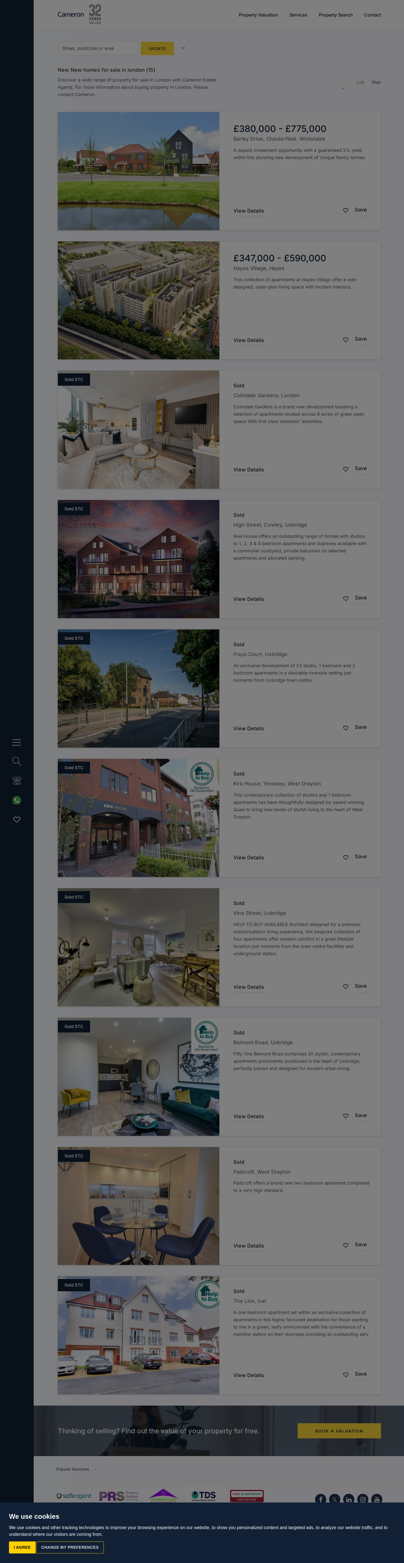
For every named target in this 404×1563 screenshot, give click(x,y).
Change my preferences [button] (70, 1547)
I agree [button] (22, 1547)
